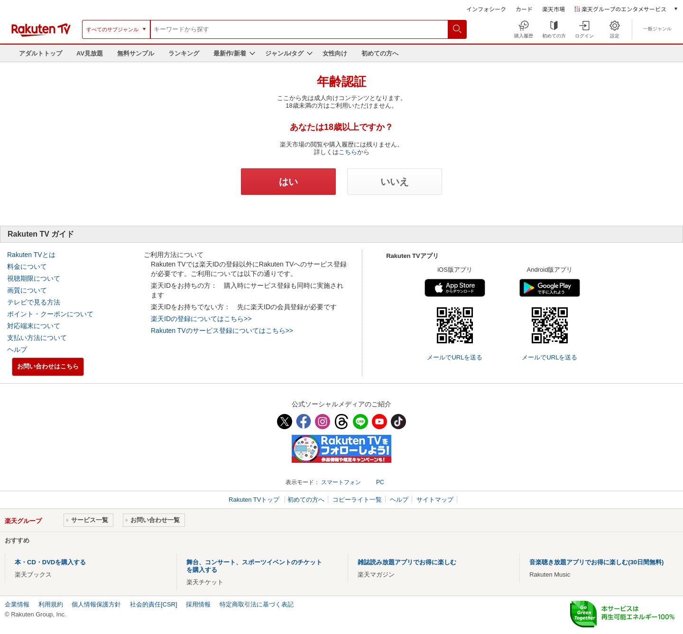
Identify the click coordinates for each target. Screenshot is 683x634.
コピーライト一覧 (357, 499)
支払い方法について (37, 337)
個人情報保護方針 (96, 604)
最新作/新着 (229, 53)
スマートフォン (341, 482)
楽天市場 (553, 9)
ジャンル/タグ (284, 53)
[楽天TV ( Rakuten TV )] (41, 34)
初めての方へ (379, 53)
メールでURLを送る (454, 357)
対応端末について (33, 326)
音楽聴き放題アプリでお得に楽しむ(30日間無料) (596, 562)
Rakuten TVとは (31, 254)
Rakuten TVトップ (255, 499)
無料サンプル (135, 53)
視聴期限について (33, 278)
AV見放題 (89, 53)
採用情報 (198, 604)
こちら (348, 152)
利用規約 (50, 604)
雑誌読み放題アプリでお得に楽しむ (407, 562)
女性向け (335, 53)
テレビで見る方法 (33, 302)
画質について (27, 290)
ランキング (183, 53)
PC (380, 482)
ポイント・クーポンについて (50, 314)
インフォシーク (486, 9)
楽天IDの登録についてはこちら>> (201, 318)
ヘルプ (17, 349)
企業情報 (17, 604)
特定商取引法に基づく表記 (257, 604)
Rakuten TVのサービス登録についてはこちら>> (222, 330)
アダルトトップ (40, 53)
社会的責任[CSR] (153, 604)
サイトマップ (434, 499)
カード (524, 9)
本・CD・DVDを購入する (50, 562)
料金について (27, 266)
